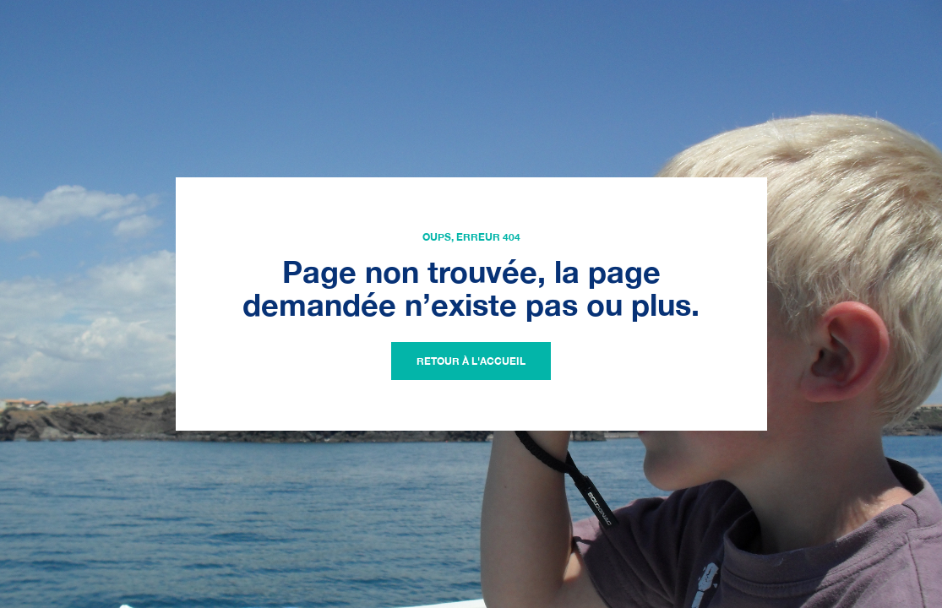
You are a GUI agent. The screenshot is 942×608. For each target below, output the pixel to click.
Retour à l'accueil (471, 361)
